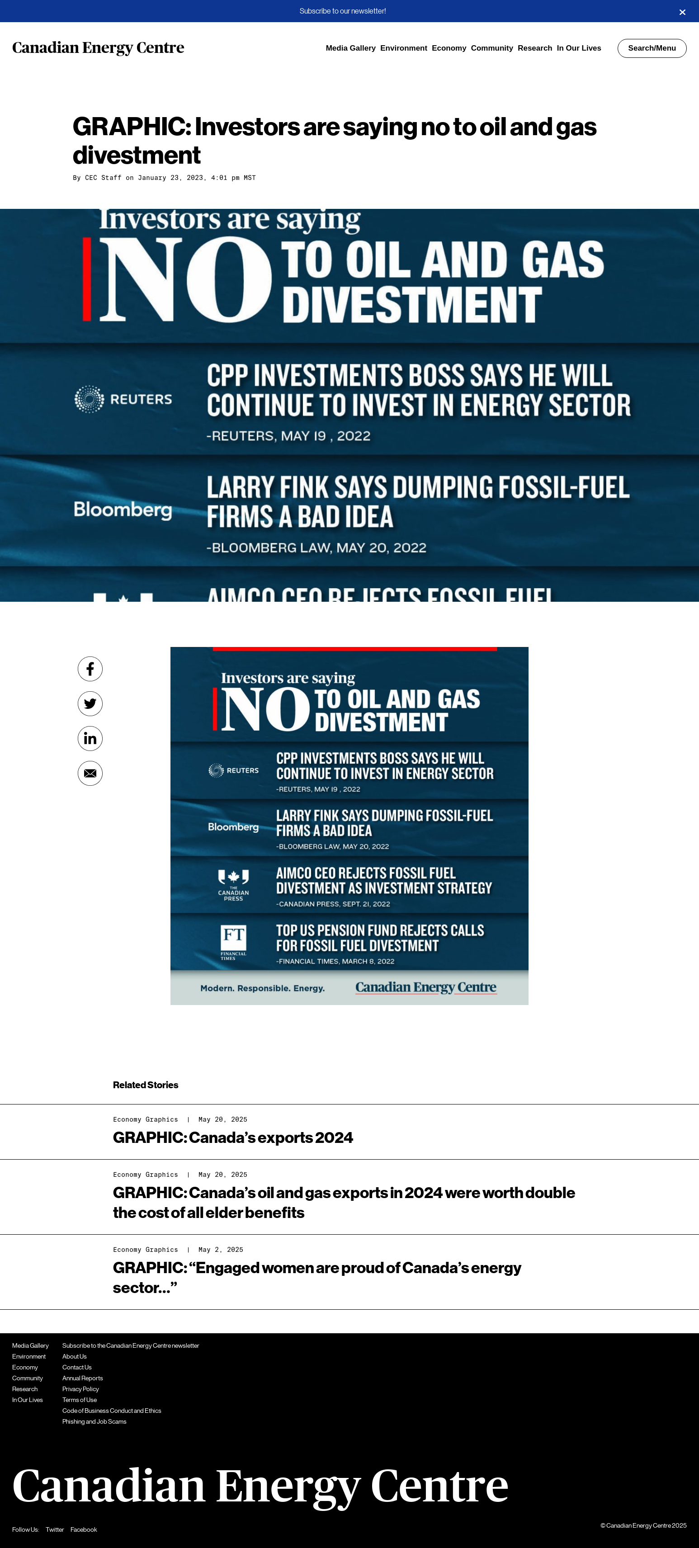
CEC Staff (103, 178)
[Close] (682, 11)
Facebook (84, 1529)
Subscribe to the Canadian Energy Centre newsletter (130, 1345)
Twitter (55, 1529)
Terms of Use (79, 1400)
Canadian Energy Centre (98, 48)
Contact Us (77, 1367)
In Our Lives (579, 48)
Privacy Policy (80, 1389)
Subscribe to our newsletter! (343, 11)
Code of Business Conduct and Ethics (111, 1410)
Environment (403, 48)
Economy (449, 48)
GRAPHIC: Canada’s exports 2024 (233, 1138)
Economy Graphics (145, 1119)
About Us (74, 1356)
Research (535, 48)
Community (492, 48)
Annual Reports (82, 1378)
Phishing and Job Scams (94, 1421)
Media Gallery (351, 48)
